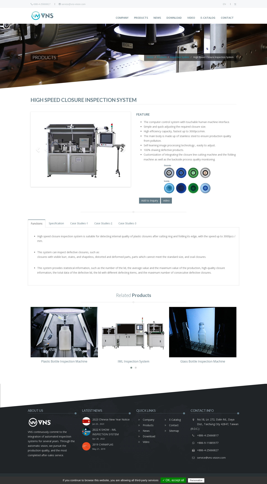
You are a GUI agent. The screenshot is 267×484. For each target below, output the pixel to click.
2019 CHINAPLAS (102, 447)
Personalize (196, 480)
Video (191, 17)
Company (122, 17)
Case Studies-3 (127, 223)
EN (224, 4)
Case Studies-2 (103, 223)
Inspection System (179, 57)
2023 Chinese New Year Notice (111, 422)
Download (174, 17)
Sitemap (171, 431)
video (166, 200)
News (157, 17)
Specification (56, 223)
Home (150, 57)
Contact (227, 17)
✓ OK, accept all (173, 480)
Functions (36, 223)
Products (141, 17)
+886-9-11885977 (207, 443)
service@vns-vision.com (72, 4)
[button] (131, 368)
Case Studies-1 (79, 223)
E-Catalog (208, 17)
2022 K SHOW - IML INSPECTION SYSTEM (111, 434)
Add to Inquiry (149, 200)
